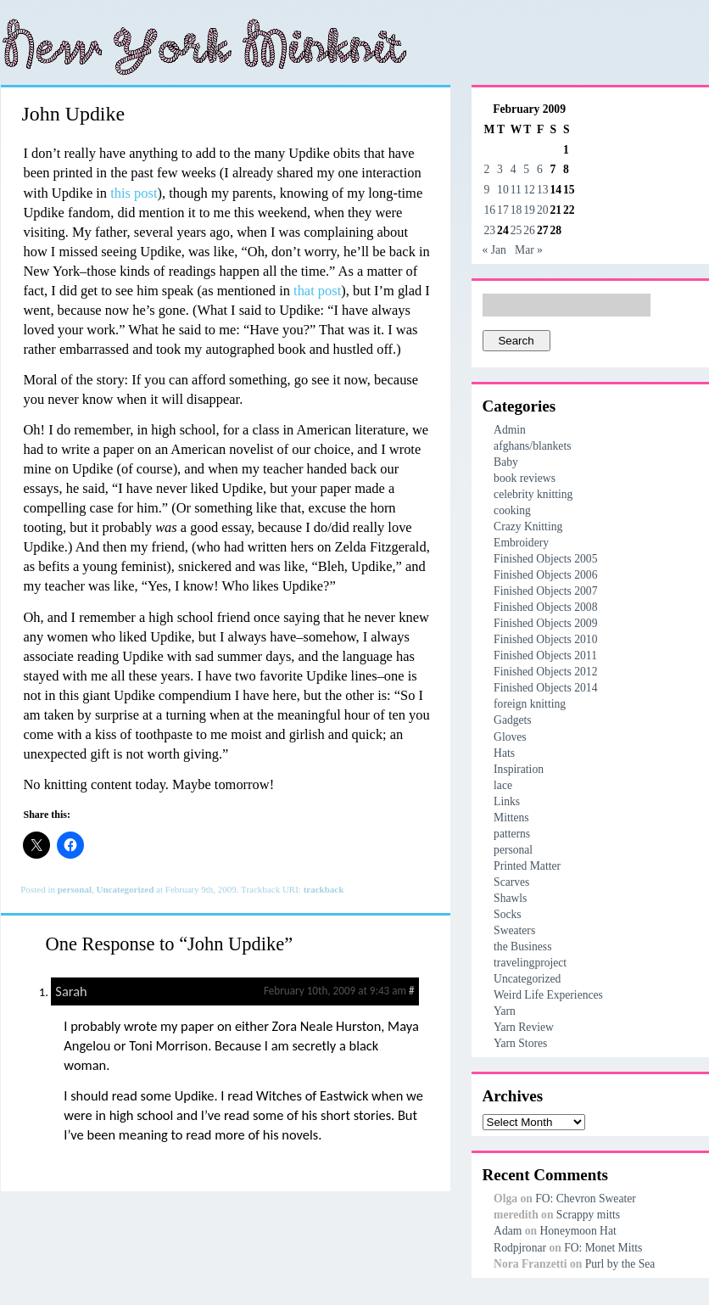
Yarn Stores (520, 1043)
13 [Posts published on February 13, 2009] (543, 189)
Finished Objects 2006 (545, 574)
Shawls (510, 898)
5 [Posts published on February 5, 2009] (526, 169)
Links (507, 801)
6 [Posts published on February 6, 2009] (540, 169)
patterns (512, 833)
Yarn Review (524, 1027)
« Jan (494, 250)
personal (75, 889)
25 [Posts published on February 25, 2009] (516, 230)
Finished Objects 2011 (545, 655)
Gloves (510, 737)
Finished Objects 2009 (545, 623)
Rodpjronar (520, 1247)
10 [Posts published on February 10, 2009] (503, 189)
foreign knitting (530, 703)
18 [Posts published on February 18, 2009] (516, 210)
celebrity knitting (533, 494)
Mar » (529, 250)
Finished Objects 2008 (545, 607)
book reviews (524, 478)
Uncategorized (125, 889)
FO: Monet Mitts (603, 1247)
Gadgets (513, 720)
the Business (522, 946)
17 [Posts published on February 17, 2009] (503, 210)
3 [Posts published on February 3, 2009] (500, 169)
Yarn (505, 1011)
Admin (510, 429)
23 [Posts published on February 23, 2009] (490, 230)
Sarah (71, 991)
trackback (324, 889)
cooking (512, 510)
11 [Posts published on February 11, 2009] (516, 189)
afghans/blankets (532, 446)
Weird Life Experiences (548, 995)
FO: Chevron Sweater (585, 1198)
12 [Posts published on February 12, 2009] (529, 189)
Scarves (511, 882)
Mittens (511, 817)
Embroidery (521, 542)
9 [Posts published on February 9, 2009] (487, 189)
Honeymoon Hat (577, 1230)
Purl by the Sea (620, 1263)
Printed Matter (527, 866)
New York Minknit (204, 47)
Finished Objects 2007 (545, 591)
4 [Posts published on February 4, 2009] (513, 169)
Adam (508, 1230)
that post (317, 291)
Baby (506, 462)
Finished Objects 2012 (545, 671)
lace (503, 785)
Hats (504, 753)
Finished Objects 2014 (545, 687)
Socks (507, 914)
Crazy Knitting (528, 526)
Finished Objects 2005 (545, 558)
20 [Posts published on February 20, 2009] (543, 210)
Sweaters (514, 930)
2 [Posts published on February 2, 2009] (487, 169)
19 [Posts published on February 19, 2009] (529, 210)
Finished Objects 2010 (545, 639)
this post (133, 193)
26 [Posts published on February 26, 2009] (529, 230)
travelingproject (530, 962)
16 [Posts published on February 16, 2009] (490, 210)
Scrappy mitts (588, 1214)
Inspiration (519, 769)
